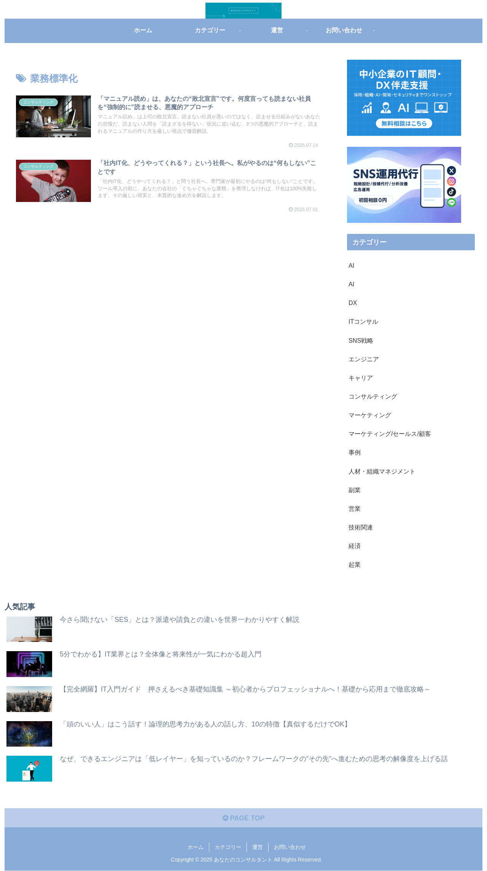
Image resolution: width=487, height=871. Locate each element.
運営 (257, 847)
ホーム (196, 847)
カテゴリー (228, 847)
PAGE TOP (243, 818)
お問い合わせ (290, 847)
